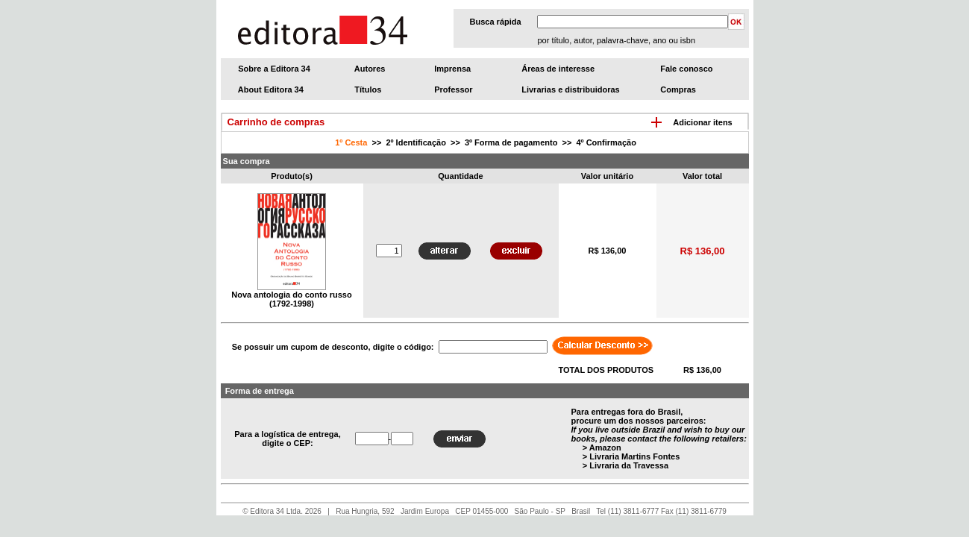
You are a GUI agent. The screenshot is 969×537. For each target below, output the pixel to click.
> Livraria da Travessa (625, 465)
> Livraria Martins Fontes (631, 456)
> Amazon (602, 447)
